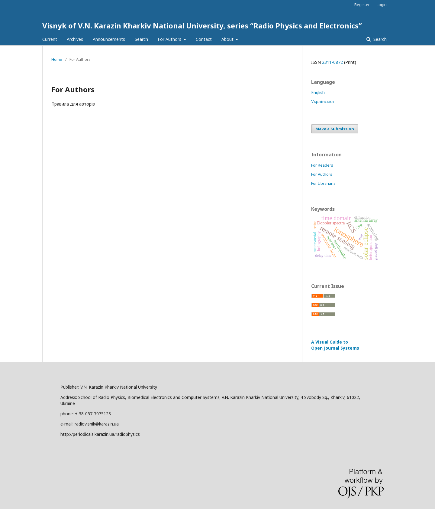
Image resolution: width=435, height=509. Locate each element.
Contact (204, 39)
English (318, 92)
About (228, 39)
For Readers (322, 165)
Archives (75, 39)
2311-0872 (332, 62)
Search (141, 39)
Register (362, 4)
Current (49, 39)
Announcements (109, 39)
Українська (322, 101)
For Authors (170, 39)
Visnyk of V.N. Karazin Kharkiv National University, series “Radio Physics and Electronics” (202, 26)
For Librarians (323, 183)
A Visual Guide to (335, 345)
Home (56, 59)
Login (382, 4)
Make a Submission (334, 129)
